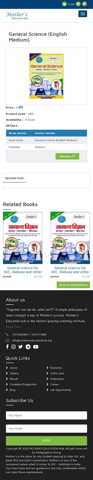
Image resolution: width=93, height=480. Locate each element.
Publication (57, 378)
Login (74, 4)
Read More (13, 326)
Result (14, 378)
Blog (12, 389)
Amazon (67, 156)
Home (13, 367)
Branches (56, 367)
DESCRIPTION (14, 178)
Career (54, 384)
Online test (57, 373)
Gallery (14, 373)
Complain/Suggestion (23, 384)
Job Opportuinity (60, 389)
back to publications (73, 284)
